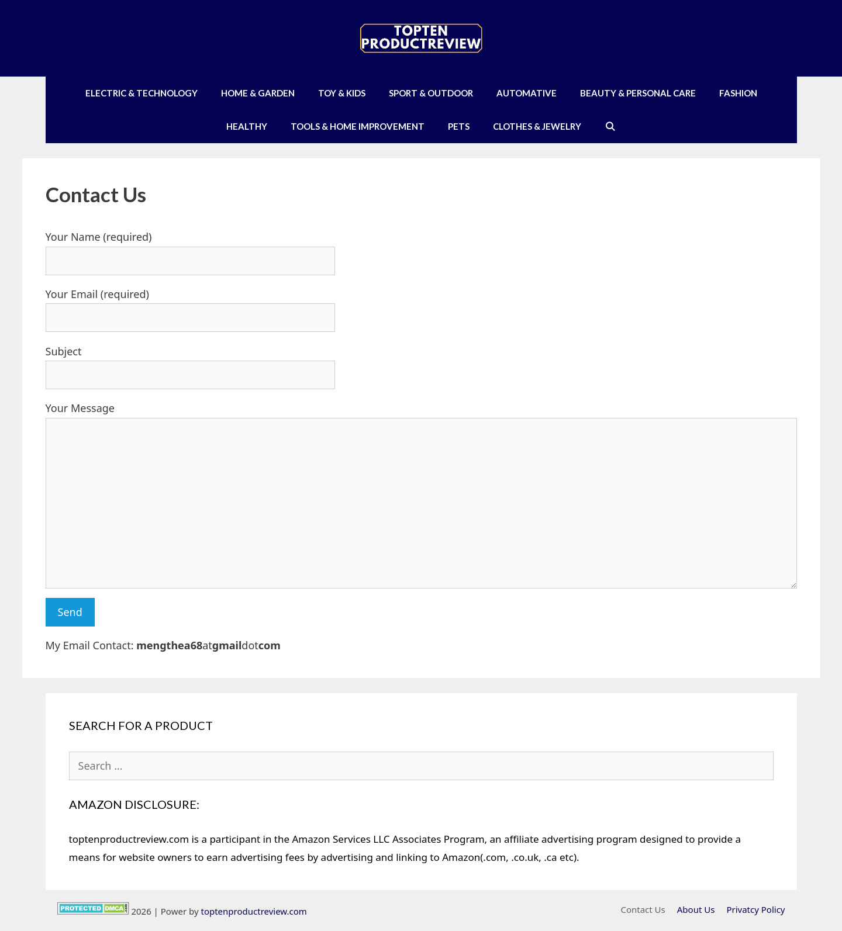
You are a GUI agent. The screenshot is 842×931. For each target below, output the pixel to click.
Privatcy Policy (755, 909)
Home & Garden (258, 93)
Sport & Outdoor (431, 93)
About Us (696, 909)
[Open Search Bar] (610, 126)
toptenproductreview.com (253, 911)
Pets (459, 126)
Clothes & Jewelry (537, 126)
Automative (526, 93)
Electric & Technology (141, 93)
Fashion (738, 93)
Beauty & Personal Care (638, 93)
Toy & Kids (341, 93)
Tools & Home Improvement (358, 126)
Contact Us (642, 909)
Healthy (246, 126)
